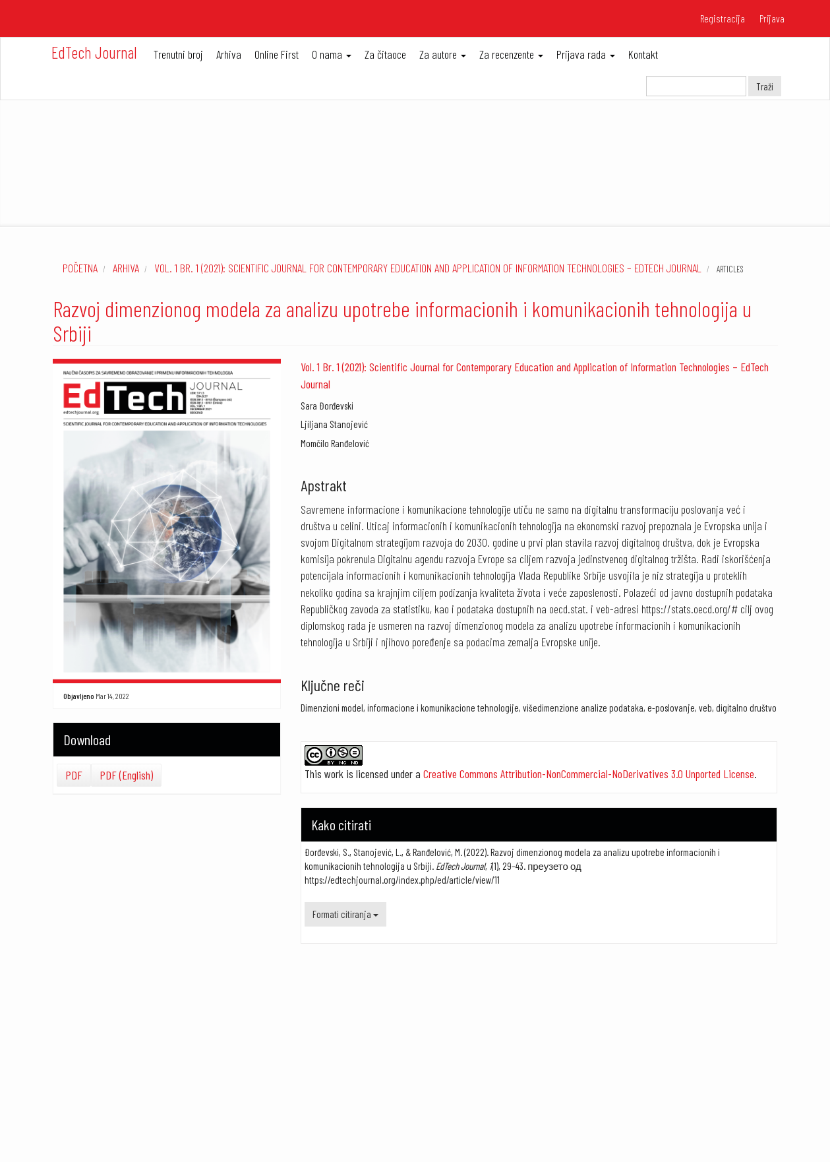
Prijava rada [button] (585, 54)
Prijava (772, 18)
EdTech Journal (94, 52)
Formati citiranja (345, 914)
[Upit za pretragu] (696, 86)
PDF (73, 775)
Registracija (722, 18)
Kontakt (643, 54)
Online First (276, 54)
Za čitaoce (385, 54)
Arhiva (228, 54)
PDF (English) (126, 775)
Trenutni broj (178, 54)
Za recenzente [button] (511, 54)
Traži (764, 86)
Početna (80, 267)
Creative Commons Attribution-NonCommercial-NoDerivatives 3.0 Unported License (588, 773)
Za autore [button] (442, 54)
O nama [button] (331, 54)
